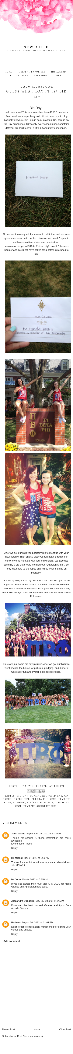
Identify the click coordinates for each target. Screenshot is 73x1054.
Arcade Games (19, 908)
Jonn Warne (18, 833)
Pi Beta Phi (40, 799)
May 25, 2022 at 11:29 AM (50, 900)
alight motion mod (44, 926)
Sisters (32, 803)
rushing (19, 803)
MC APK (20, 865)
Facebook (41, 76)
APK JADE (54, 883)
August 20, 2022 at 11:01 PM (37, 922)
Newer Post (8, 1029)
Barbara (16, 922)
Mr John (16, 879)
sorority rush (47, 806)
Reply (14, 848)
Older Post (65, 1029)
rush (7, 803)
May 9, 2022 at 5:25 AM (35, 879)
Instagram (59, 72)
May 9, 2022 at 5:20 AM (37, 857)
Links (57, 76)
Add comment (11, 941)
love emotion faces (21, 843)
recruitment (60, 799)
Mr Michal (17, 857)
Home (9, 72)
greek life (22, 799)
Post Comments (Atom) (30, 1036)
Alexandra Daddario (23, 900)
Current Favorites (32, 72)
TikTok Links (19, 76)
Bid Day (22, 796)
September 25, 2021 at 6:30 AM (43, 833)
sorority (47, 803)
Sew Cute (36, 47)
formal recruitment (46, 796)
